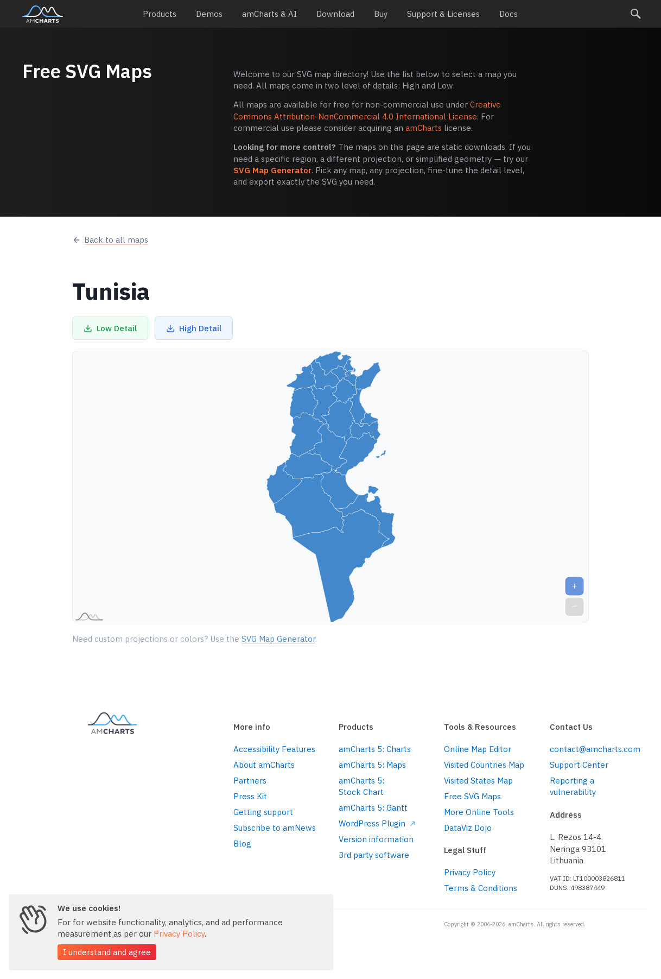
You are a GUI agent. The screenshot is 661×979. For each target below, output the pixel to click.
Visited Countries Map (484, 765)
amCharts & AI (269, 14)
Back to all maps (110, 240)
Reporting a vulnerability (573, 786)
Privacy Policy (469, 872)
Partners (249, 780)
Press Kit (250, 796)
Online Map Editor (477, 749)
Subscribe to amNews (274, 828)
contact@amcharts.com (594, 749)
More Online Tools (479, 812)
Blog (242, 843)
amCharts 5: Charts (375, 749)
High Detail (193, 328)
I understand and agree (107, 952)
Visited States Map (478, 780)
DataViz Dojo (468, 828)
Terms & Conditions (480, 888)
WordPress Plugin (377, 823)
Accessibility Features (274, 749)
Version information (376, 839)
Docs (508, 14)
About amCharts (264, 765)
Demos (209, 14)
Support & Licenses (443, 14)
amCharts (42, 14)
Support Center (579, 765)
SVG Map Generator (272, 170)
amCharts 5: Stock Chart (361, 786)
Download (335, 14)
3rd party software (374, 855)
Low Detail (110, 328)
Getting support (263, 812)
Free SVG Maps (472, 796)
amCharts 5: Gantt (373, 808)
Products (159, 14)
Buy (380, 14)
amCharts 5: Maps (372, 765)
